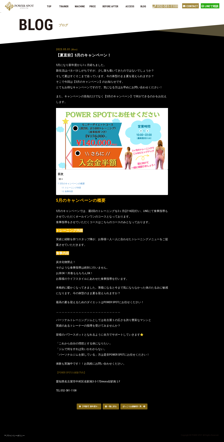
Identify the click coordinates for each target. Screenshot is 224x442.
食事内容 (70, 191)
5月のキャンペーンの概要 (74, 183)
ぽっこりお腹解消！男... (134, 406)
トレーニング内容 (74, 187)
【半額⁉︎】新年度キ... (89, 406)
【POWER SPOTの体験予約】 (73, 372)
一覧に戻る (111, 406)
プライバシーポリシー (15, 436)
